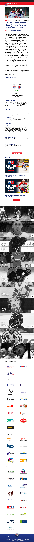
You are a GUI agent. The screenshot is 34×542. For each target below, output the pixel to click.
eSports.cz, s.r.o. (21, 539)
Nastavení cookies (21, 540)
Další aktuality (17, 153)
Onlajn (19, 30)
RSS (17, 540)
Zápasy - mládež (8, 20)
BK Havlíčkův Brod (13, 3)
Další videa (16, 199)
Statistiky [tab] (13, 30)
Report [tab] (7, 30)
